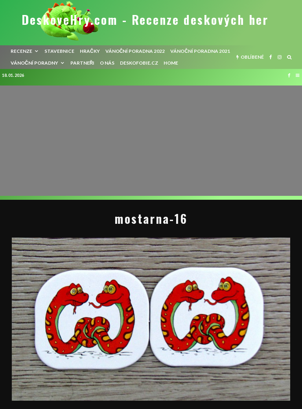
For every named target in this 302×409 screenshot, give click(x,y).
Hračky (90, 51)
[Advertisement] (151, 141)
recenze (21, 51)
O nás (107, 63)
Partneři (82, 63)
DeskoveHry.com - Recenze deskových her (145, 20)
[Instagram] (279, 57)
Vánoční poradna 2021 (200, 51)
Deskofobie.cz (139, 63)
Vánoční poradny (34, 63)
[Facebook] (271, 57)
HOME (171, 63)
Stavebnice (59, 51)
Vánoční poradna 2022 (135, 51)
